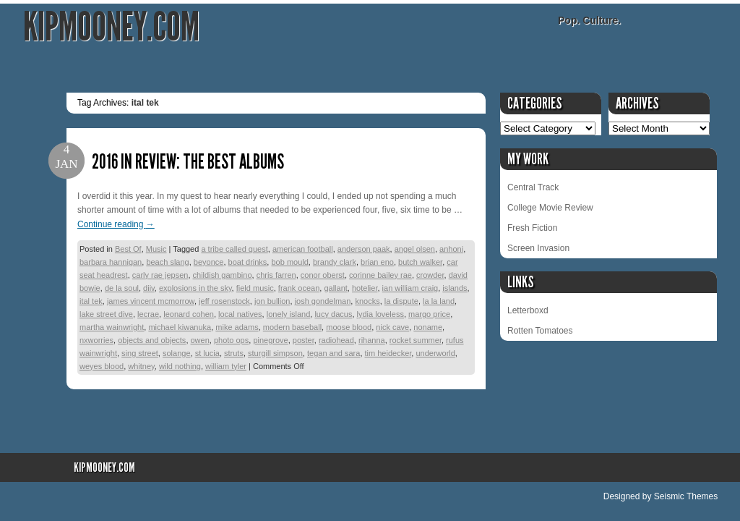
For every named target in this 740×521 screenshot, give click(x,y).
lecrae (148, 314)
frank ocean (298, 288)
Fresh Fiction (532, 228)
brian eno (377, 262)
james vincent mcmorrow (150, 301)
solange (177, 353)
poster (303, 340)
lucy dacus (333, 314)
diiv (149, 288)
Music (156, 249)
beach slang (167, 262)
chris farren (276, 275)
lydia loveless (380, 314)
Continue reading (116, 224)
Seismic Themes (686, 496)
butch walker (420, 262)
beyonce (209, 262)
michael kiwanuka (179, 327)
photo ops (231, 340)
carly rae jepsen (160, 275)
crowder (430, 275)
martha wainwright (111, 327)
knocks (367, 301)
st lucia (207, 353)
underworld (435, 353)
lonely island (289, 314)
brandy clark (334, 262)
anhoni (451, 249)
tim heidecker (388, 353)
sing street (139, 353)
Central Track (533, 187)
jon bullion (272, 301)
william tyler (225, 366)
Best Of (128, 249)
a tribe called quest (234, 249)
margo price (429, 314)
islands (454, 288)
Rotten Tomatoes (540, 331)
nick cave (392, 327)
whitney (141, 366)
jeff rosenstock (224, 301)
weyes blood (101, 366)
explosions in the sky (195, 288)
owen (200, 340)
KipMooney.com (111, 27)
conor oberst (323, 275)
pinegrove (270, 340)
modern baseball (292, 327)
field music (255, 288)
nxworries (96, 340)
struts (234, 353)
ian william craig (410, 288)
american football (302, 249)
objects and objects (152, 340)
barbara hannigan (110, 262)
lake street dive (106, 314)
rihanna (371, 340)
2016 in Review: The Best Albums (188, 162)
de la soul (122, 288)
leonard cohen (188, 314)
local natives (240, 314)
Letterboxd (527, 310)
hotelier (364, 288)
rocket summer (416, 340)
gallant (335, 288)
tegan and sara (333, 353)
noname (427, 327)
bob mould (289, 262)
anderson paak (363, 249)
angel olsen (415, 249)
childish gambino (222, 275)
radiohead (336, 340)
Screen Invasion (538, 248)
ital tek (91, 301)
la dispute (401, 301)
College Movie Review (550, 208)
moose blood (348, 327)
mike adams (236, 327)
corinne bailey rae (380, 275)
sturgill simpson (275, 353)
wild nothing (180, 366)
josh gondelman (323, 301)
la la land (439, 301)
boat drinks (247, 262)
